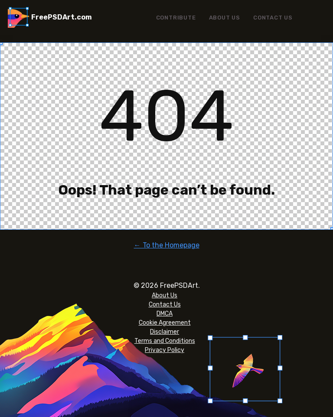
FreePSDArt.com (61, 17)
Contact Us (273, 17)
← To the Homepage (166, 245)
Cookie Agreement (165, 322)
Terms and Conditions (164, 341)
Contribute (176, 17)
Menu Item (312, 17)
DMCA (165, 313)
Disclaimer (164, 332)
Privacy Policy (164, 350)
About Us (224, 17)
